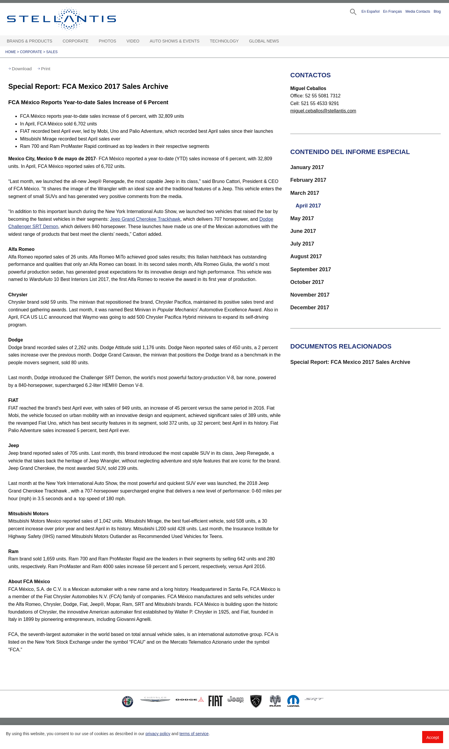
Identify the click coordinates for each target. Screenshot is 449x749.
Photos (107, 41)
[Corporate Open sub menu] (91, 41)
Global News (264, 41)
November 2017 (310, 295)
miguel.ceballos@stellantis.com (323, 110)
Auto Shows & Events (175, 41)
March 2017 (304, 193)
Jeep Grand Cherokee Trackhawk (145, 219)
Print (45, 68)
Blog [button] (437, 11)
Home (10, 52)
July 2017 (302, 244)
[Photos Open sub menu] (119, 41)
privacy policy (157, 733)
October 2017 (307, 282)
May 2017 (302, 218)
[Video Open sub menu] (142, 41)
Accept (432, 737)
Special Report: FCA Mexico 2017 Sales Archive (350, 362)
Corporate (76, 41)
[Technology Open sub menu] (241, 41)
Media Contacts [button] (418, 11)
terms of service (194, 733)
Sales (52, 52)
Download (22, 68)
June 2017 (303, 231)
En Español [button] (370, 11)
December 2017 (309, 307)
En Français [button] (392, 11)
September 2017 (310, 269)
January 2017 (307, 167)
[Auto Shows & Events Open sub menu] (202, 41)
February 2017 (308, 180)
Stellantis (75, 19)
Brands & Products (29, 41)
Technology (224, 41)
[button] (353, 11)
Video (133, 41)
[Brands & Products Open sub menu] (55, 41)
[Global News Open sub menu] (282, 41)
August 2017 (306, 256)
